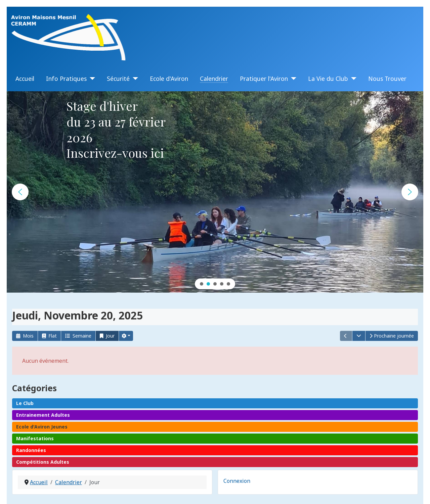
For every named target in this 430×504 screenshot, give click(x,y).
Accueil (24, 78)
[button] (20, 192)
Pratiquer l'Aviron (264, 78)
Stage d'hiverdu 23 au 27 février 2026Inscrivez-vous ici (116, 129)
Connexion (236, 481)
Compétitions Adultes (42, 462)
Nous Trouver (387, 78)
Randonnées (31, 450)
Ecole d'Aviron (169, 78)
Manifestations (35, 438)
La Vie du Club (328, 78)
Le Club (25, 403)
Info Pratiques (66, 78)
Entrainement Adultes (43, 415)
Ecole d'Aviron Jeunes (42, 426)
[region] (215, 192)
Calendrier (214, 78)
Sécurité (118, 78)
